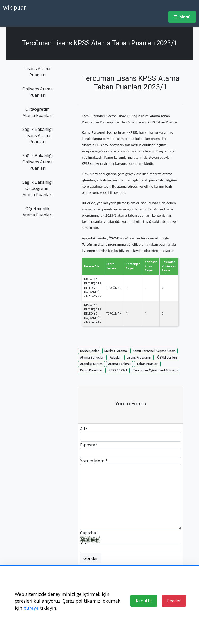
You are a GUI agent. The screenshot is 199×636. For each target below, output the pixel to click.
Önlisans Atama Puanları (37, 92)
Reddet (174, 601)
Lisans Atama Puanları (37, 72)
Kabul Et (144, 601)
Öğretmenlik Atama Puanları (37, 212)
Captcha (89, 533)
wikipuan (15, 7)
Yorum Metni (94, 461)
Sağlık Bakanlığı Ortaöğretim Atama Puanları (37, 188)
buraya (31, 608)
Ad (83, 429)
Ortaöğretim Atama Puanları (37, 112)
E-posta (88, 445)
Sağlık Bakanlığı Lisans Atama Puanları (37, 135)
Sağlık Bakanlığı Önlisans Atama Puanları (37, 162)
